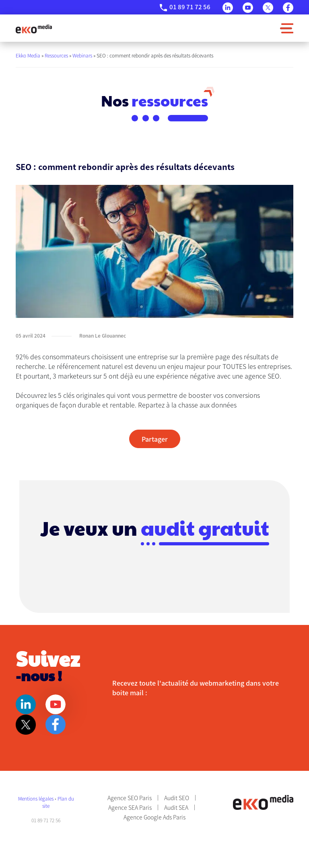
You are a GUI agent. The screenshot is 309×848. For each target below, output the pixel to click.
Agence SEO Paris (129, 798)
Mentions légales (36, 798)
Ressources (56, 55)
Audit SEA (176, 807)
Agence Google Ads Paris (154, 817)
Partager (155, 439)
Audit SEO (176, 798)
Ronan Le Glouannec (102, 335)
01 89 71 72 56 (189, 6)
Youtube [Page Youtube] (248, 7)
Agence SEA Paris (130, 807)
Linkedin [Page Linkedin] (227, 7)
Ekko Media (28, 55)
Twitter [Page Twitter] (268, 7)
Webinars (82, 55)
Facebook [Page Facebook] (288, 7)
